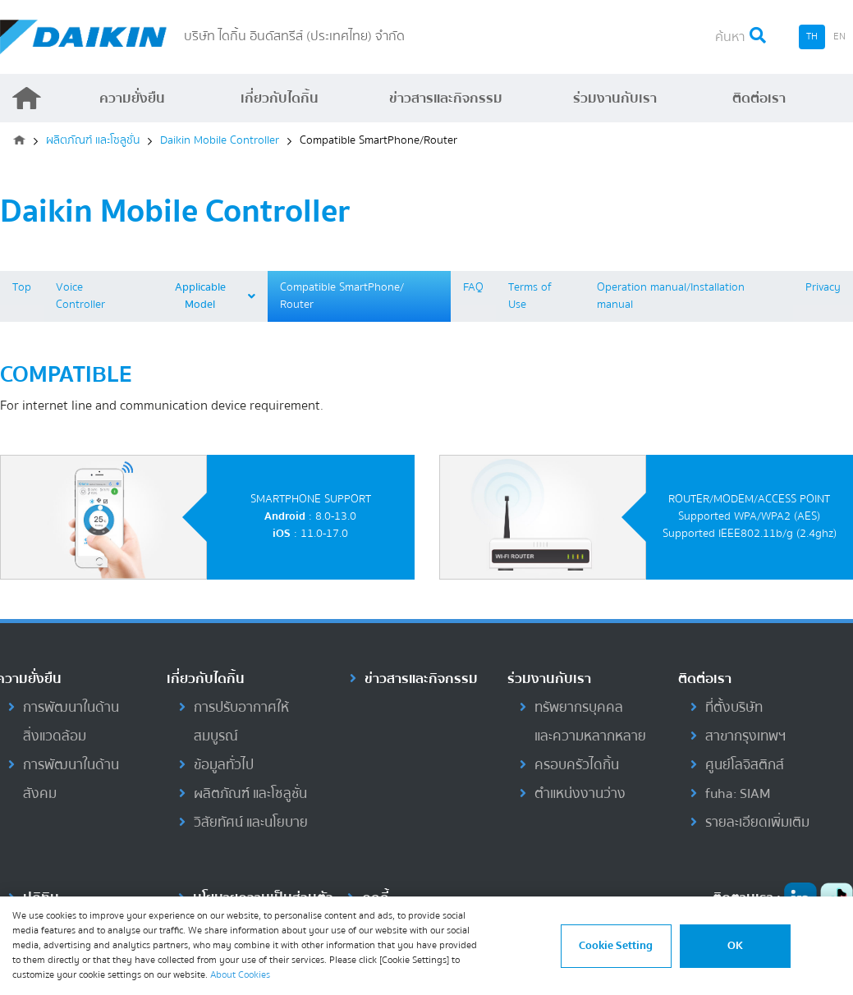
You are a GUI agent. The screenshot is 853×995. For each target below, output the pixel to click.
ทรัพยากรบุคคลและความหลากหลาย (590, 721)
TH (812, 36)
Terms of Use (530, 296)
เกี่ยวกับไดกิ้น (280, 98)
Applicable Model (215, 296)
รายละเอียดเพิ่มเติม (757, 822)
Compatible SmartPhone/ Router (342, 296)
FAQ (473, 287)
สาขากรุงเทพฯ (745, 736)
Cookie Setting (616, 946)
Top (21, 287)
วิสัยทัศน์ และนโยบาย (251, 822)
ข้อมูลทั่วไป (224, 765)
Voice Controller (80, 296)
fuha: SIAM (737, 793)
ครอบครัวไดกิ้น (576, 765)
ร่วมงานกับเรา (615, 98)
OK (735, 946)
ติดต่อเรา (759, 98)
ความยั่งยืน (132, 98)
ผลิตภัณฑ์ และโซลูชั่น (93, 140)
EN (839, 36)
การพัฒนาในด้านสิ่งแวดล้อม (71, 721)
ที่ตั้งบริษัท (734, 707)
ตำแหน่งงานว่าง (580, 793)
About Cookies (240, 975)
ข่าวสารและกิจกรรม (445, 98)
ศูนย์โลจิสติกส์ (744, 765)
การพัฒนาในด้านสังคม (71, 779)
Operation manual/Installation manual (671, 296)
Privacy (823, 287)
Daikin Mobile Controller (219, 140)
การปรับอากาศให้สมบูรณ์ (241, 721)
